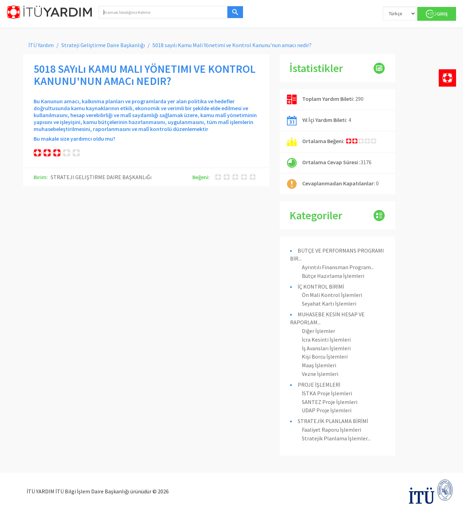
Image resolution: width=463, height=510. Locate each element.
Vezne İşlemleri (320, 373)
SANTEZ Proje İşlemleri (329, 401)
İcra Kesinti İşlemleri (326, 339)
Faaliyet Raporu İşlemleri (331, 429)
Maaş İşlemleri (319, 365)
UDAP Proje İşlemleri (326, 410)
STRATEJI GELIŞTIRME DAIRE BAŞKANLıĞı (101, 177)
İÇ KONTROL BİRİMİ (321, 286)
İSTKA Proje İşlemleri (327, 393)
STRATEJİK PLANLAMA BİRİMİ (333, 420)
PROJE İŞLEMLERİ (319, 384)
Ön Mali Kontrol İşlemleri (332, 294)
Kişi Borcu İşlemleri (325, 356)
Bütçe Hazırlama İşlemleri (333, 275)
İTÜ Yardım (41, 45)
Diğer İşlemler (318, 330)
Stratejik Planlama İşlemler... (336, 438)
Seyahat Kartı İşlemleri (329, 303)
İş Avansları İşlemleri (326, 348)
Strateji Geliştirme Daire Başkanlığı (103, 45)
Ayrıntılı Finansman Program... (338, 267)
